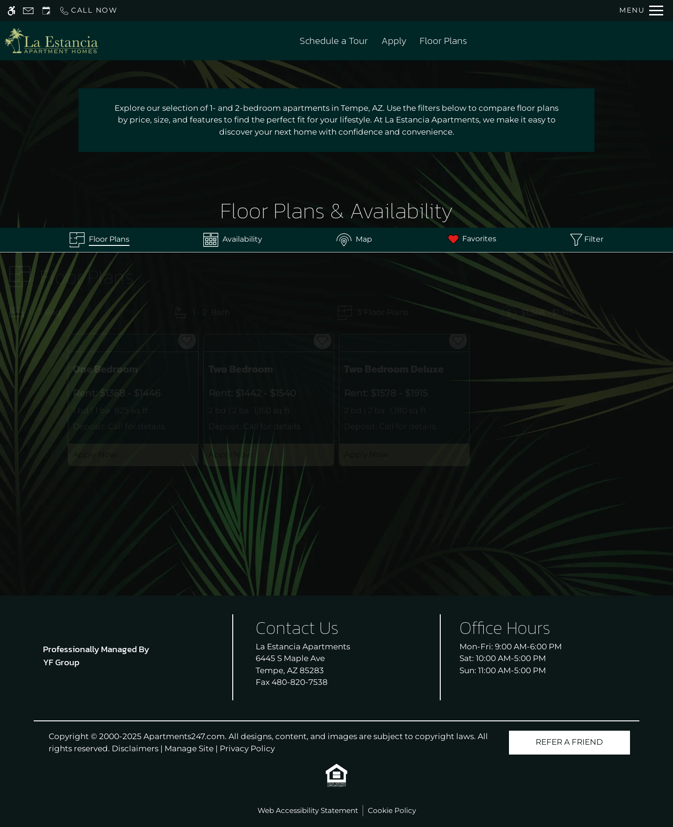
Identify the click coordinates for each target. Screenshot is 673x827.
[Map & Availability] (354, 240)
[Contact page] (28, 10)
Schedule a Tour (334, 40)
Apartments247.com (184, 736)
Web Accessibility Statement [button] (308, 810)
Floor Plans (443, 40)
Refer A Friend (569, 742)
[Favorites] (471, 240)
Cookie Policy (392, 810)
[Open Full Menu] (641, 10)
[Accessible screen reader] (11, 10)
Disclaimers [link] (135, 748)
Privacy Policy (247, 748)
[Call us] (88, 10)
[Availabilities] (233, 240)
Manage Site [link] (189, 748)
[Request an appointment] (46, 10)
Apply (394, 40)
